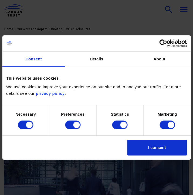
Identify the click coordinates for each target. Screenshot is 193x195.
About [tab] (159, 59)
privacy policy (50, 93)
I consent (157, 147)
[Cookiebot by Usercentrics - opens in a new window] (163, 43)
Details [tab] (96, 59)
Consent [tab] (33, 59)
